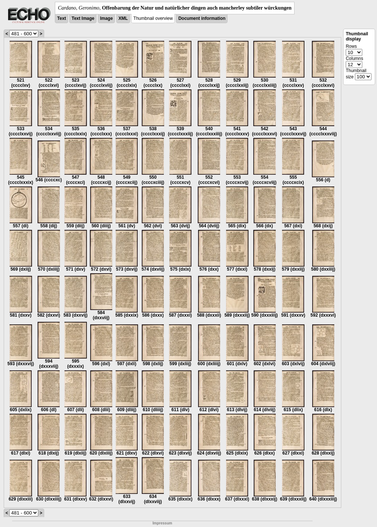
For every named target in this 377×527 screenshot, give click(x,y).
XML (123, 18)
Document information (201, 18)
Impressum (162, 523)
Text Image (82, 18)
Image (106, 18)
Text (61, 18)
